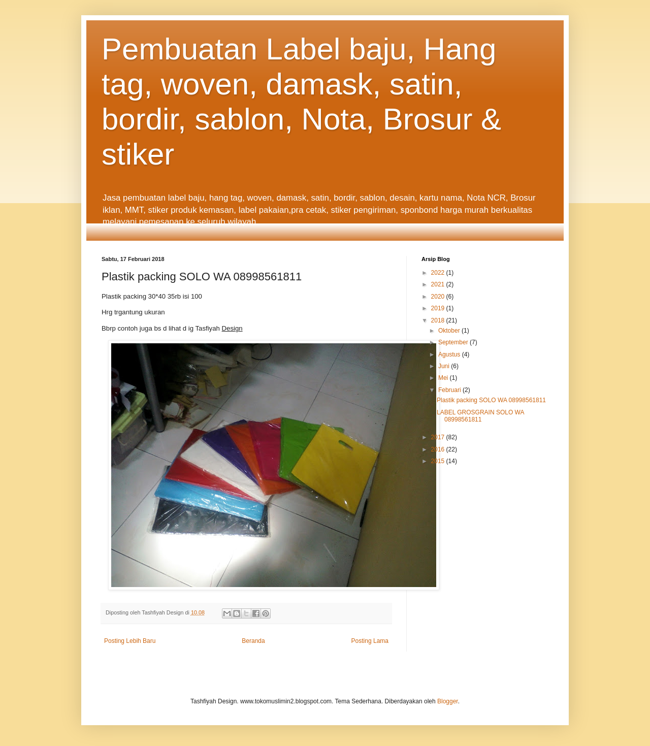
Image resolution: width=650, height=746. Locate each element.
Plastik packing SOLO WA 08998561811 (491, 400)
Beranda (253, 640)
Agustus (450, 354)
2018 (438, 320)
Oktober (450, 330)
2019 (438, 308)
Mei (444, 377)
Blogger (447, 701)
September (454, 342)
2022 (438, 272)
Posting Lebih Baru (129, 640)
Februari (450, 390)
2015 (438, 461)
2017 (438, 437)
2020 (438, 296)
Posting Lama (369, 640)
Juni (444, 366)
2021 (438, 284)
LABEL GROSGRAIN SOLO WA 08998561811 (480, 416)
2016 (438, 449)
